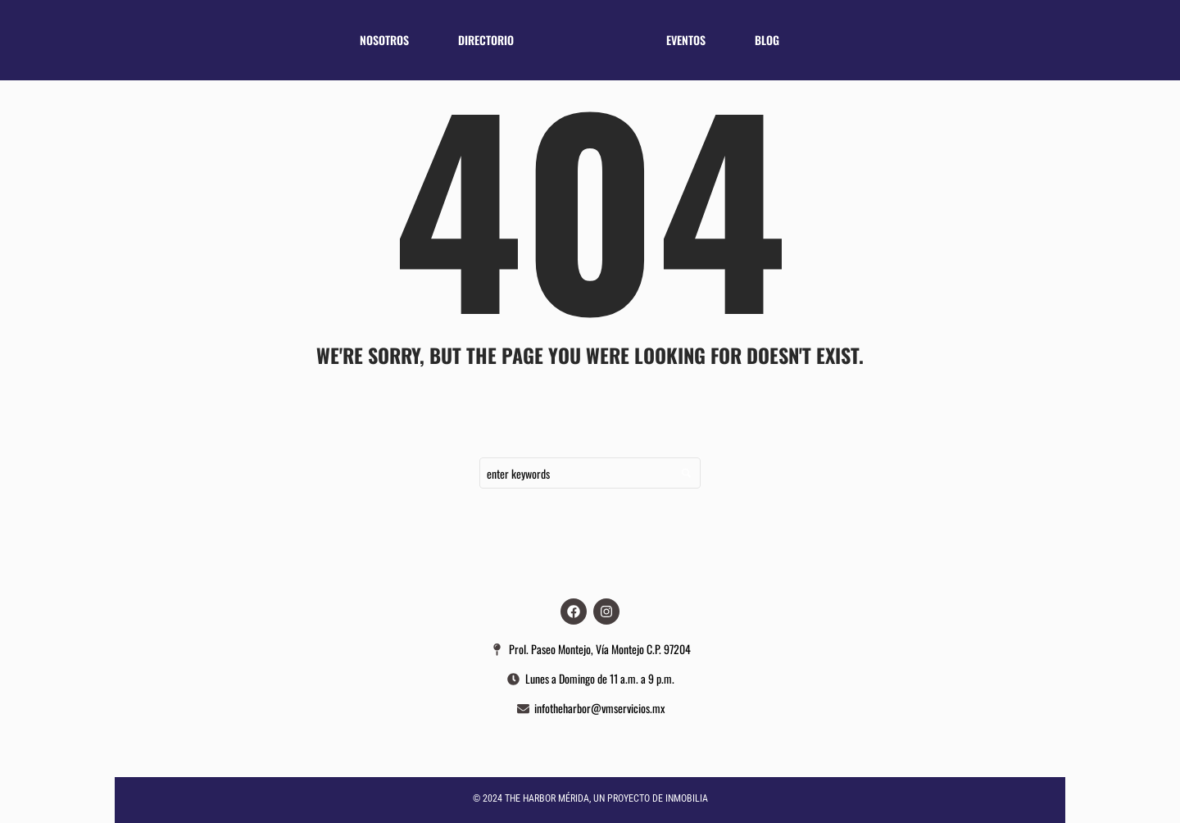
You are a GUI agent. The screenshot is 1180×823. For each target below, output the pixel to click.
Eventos (686, 39)
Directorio (486, 39)
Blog (767, 39)
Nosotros (384, 39)
